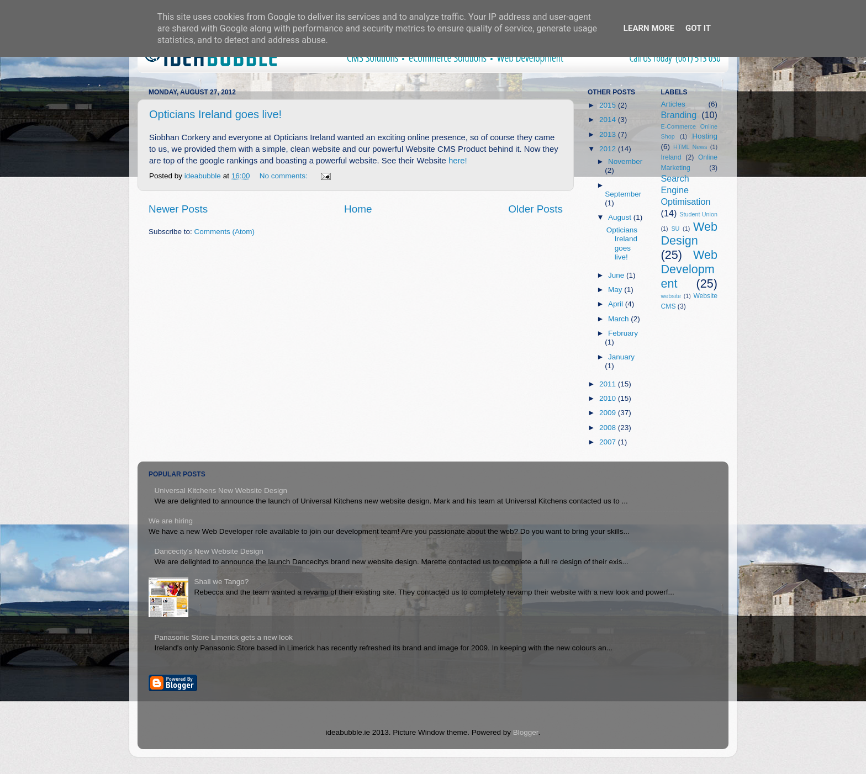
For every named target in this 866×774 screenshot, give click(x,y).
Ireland (671, 157)
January (621, 357)
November (625, 161)
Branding (679, 115)
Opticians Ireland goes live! (215, 114)
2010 (608, 398)
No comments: (285, 176)
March (619, 319)
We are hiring (171, 521)
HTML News (690, 147)
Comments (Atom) (224, 231)
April (616, 304)
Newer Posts (178, 209)
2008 (608, 427)
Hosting (704, 136)
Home (358, 209)
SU (675, 228)
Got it (698, 28)
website (671, 296)
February (623, 333)
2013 (608, 134)
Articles (673, 104)
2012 (608, 149)
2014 (608, 119)
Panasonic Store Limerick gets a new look (223, 637)
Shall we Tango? (221, 581)
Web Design (689, 234)
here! (457, 160)
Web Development (689, 269)
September (623, 194)
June (617, 275)
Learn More (649, 28)
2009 (608, 413)
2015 (608, 105)
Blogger (525, 732)
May (616, 289)
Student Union (698, 214)
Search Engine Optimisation (686, 189)
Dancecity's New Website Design (208, 551)
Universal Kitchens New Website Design (220, 490)
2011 (608, 384)
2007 (608, 442)
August (620, 217)
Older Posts (535, 209)
